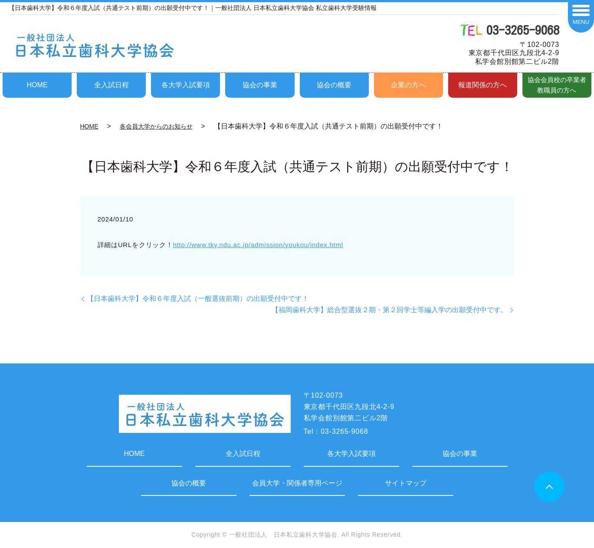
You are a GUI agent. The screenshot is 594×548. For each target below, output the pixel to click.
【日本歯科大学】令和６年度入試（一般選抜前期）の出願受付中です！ (198, 298)
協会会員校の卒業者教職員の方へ (557, 85)
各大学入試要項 (185, 85)
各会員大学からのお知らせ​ (156, 126)
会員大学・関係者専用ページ (297, 483)
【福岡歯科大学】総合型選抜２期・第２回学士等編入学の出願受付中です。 (390, 310)
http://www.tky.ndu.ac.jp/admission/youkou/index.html (258, 244)
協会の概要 (334, 85)
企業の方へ (408, 85)
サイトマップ (406, 483)
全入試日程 (111, 85)
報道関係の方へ (482, 85)
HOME (37, 85)
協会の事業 (260, 85)
